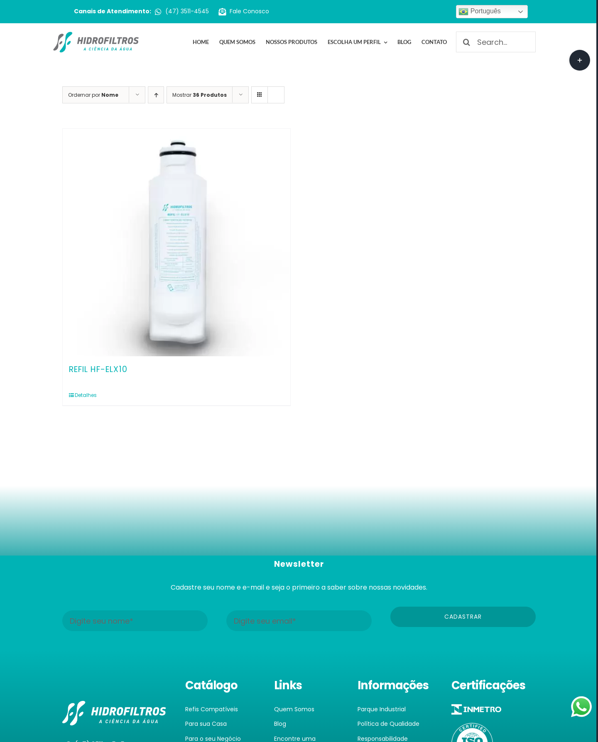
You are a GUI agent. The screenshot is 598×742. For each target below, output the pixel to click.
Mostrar (199, 94)
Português (479, 12)
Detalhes (86, 395)
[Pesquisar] (466, 42)
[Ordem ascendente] (156, 94)
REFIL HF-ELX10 (98, 369)
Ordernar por (93, 94)
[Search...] (496, 42)
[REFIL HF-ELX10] (176, 242)
